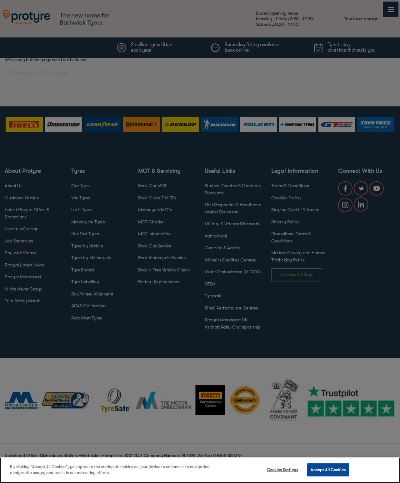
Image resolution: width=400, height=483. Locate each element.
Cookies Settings (282, 469)
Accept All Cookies (328, 469)
